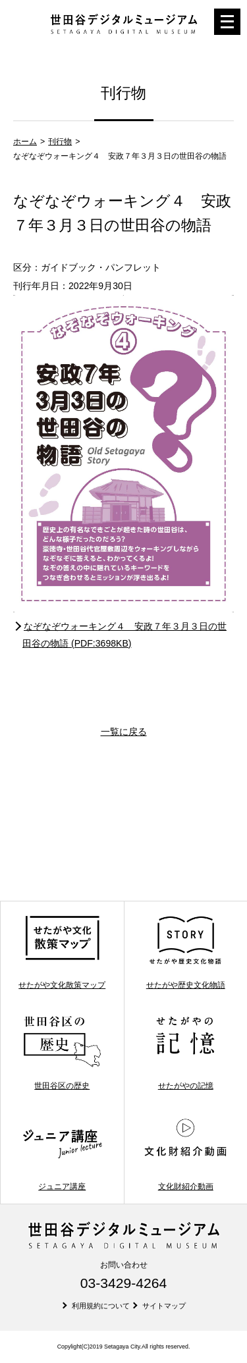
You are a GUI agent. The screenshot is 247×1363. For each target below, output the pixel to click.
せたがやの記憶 (185, 1052)
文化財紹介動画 (185, 1153)
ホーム (25, 141)
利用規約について (101, 1306)
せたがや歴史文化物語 (185, 952)
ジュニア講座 (62, 1153)
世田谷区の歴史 (62, 1052)
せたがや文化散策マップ (61, 952)
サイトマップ (164, 1306)
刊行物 (60, 141)
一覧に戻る (124, 731)
